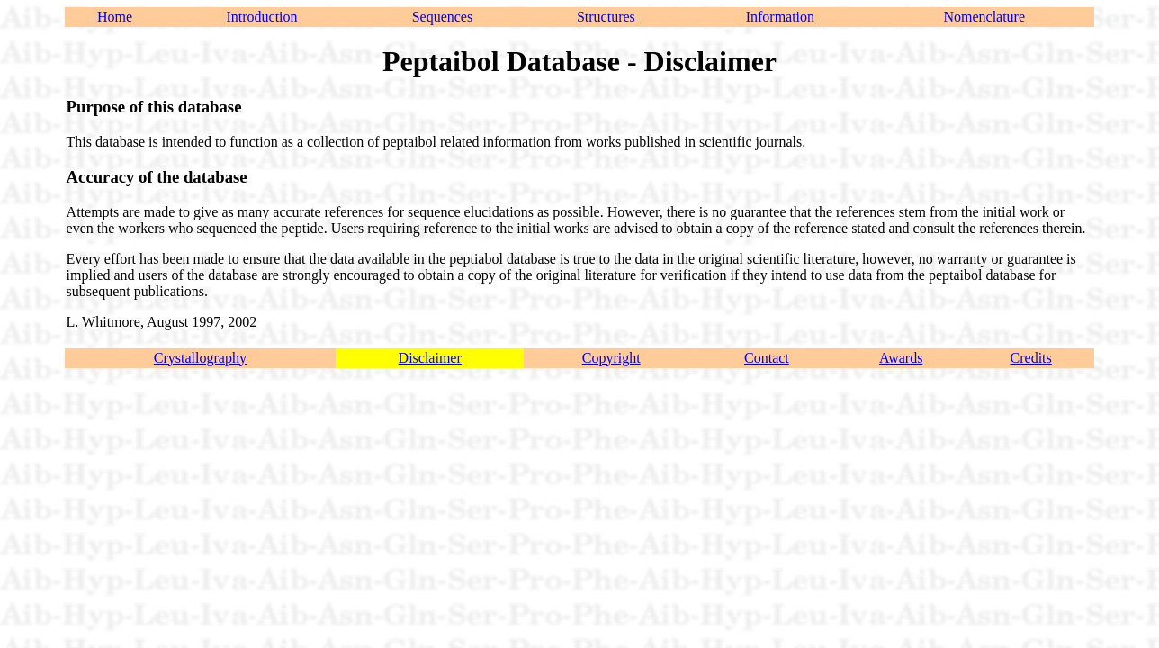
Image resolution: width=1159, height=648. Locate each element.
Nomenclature (984, 16)
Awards (900, 357)
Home (114, 16)
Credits (1031, 357)
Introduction (261, 16)
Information (780, 16)
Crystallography (200, 357)
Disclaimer (430, 357)
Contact (766, 357)
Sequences (442, 16)
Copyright (611, 357)
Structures (606, 16)
